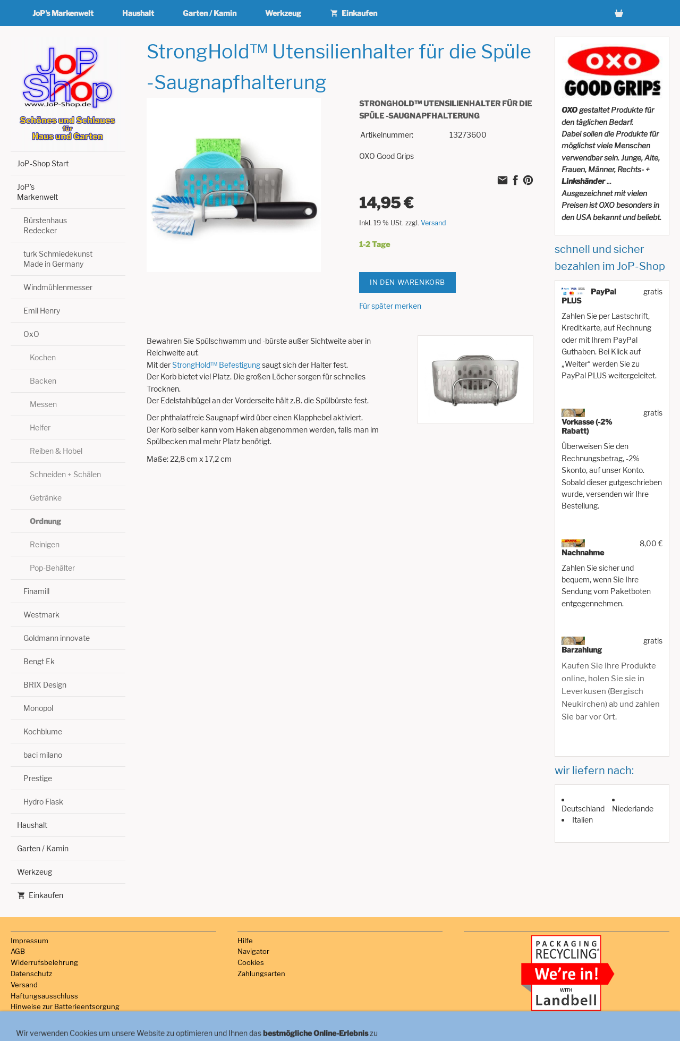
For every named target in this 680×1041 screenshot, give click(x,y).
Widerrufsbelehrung (44, 962)
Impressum (29, 940)
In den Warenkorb (407, 282)
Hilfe (245, 940)
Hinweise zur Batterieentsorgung (65, 1006)
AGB (18, 951)
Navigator (253, 951)
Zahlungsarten (261, 973)
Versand (433, 223)
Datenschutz (31, 973)
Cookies (250, 962)
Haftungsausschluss (44, 996)
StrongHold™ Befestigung (216, 364)
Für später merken (390, 305)
